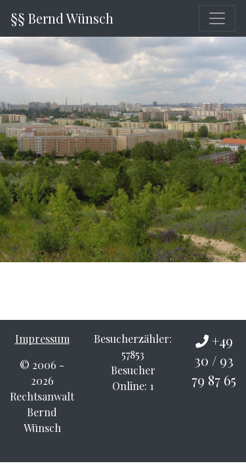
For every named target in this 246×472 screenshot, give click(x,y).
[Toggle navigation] (217, 18)
